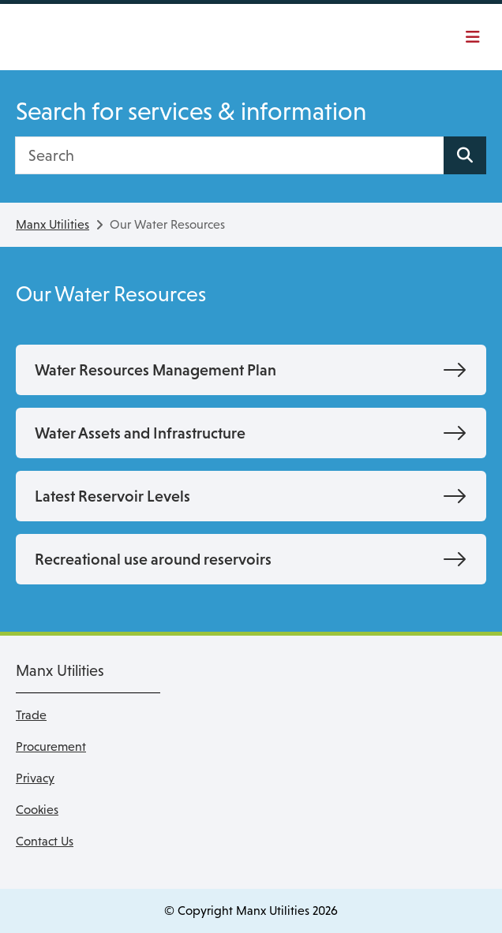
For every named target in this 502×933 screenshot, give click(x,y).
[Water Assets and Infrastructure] (251, 433)
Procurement (51, 746)
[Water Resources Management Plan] (251, 370)
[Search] (229, 155)
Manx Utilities (52, 224)
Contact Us (44, 841)
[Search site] (465, 155)
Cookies (37, 809)
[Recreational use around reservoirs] (251, 559)
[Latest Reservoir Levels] (251, 496)
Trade (31, 715)
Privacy (35, 778)
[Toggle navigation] (471, 37)
